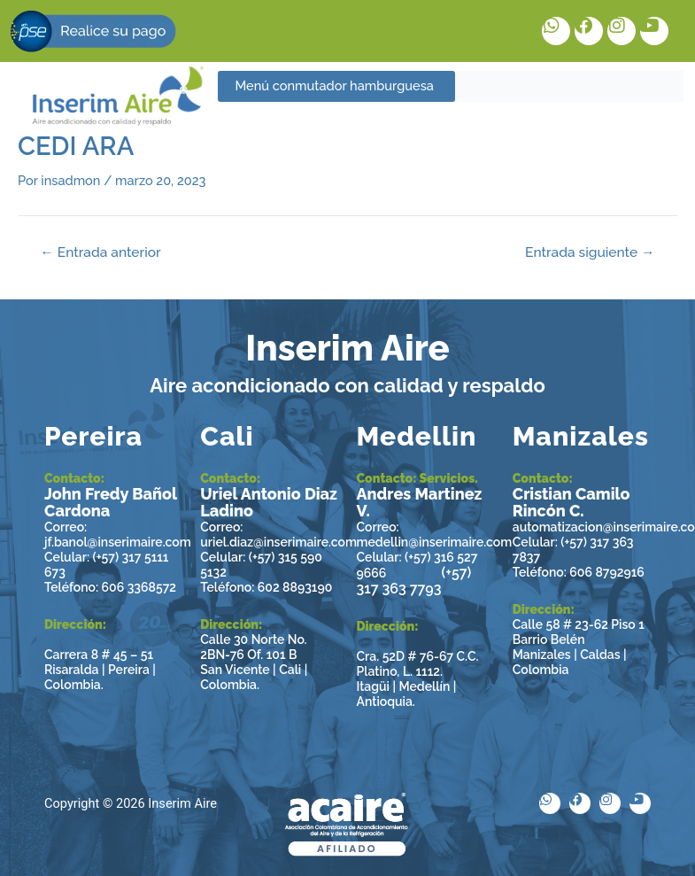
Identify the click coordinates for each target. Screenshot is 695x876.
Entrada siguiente (590, 252)
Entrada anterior (100, 252)
